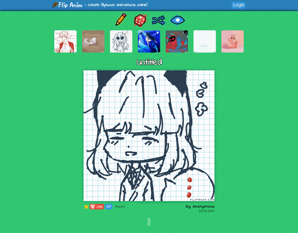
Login (238, 5)
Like (96, 206)
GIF (108, 207)
